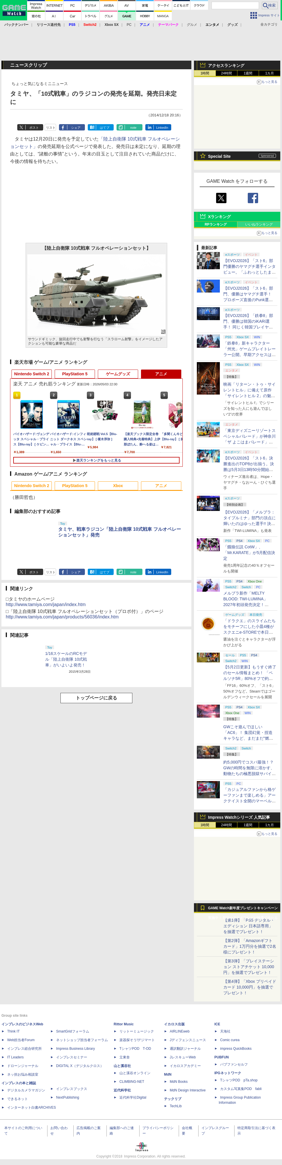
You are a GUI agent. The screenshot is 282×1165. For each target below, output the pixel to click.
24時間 (226, 73)
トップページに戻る (96, 697)
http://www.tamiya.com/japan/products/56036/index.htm (62, 616)
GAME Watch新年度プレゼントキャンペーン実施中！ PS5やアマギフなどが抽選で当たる (243, 909)
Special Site (219, 156)
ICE (217, 1024)
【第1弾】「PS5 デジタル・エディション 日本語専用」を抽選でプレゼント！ (249, 926)
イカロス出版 (174, 1024)
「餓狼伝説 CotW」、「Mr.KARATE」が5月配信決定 (249, 553)
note (133, 127)
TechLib (176, 1106)
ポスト (34, 127)
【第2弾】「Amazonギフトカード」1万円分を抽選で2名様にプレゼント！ (249, 946)
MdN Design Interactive (188, 1090)
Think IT (13, 1031)
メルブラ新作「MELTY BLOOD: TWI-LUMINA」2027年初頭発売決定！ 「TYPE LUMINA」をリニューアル (248, 604)
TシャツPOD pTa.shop (239, 1080)
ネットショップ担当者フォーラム (82, 1040)
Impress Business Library (75, 1049)
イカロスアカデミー (185, 1066)
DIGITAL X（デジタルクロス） (80, 1066)
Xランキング (219, 216)
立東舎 (124, 1057)
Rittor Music (124, 1024)
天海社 (225, 1031)
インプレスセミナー (71, 1057)
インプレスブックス (71, 1089)
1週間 (248, 73)
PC (129, 25)
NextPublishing (67, 1097)
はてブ (104, 127)
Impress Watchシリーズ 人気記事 (239, 817)
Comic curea (229, 1040)
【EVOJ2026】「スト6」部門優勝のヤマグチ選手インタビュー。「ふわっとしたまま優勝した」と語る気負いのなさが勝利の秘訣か (249, 272)
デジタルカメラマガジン (26, 1090)
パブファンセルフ (234, 1064)
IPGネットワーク (227, 1073)
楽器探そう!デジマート (137, 1040)
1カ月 (269, 73)
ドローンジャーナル (22, 1066)
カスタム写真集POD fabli (241, 1089)
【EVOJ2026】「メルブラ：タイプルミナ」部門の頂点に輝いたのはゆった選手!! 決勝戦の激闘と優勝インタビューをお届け (249, 523)
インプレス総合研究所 (24, 1049)
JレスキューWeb (183, 1057)
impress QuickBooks (235, 1049)
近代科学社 (122, 1090)
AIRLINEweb (180, 1031)
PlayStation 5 (74, 374)
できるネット (17, 1099)
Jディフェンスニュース (188, 1040)
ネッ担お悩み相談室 (22, 1074)
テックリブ (172, 1099)
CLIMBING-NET (131, 1082)
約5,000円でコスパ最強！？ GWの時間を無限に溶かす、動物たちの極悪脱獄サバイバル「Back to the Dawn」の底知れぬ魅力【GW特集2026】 (249, 773)
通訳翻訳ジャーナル (185, 1049)
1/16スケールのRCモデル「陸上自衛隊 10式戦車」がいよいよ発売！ (66, 659)
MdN (168, 1074)
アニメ (161, 374)
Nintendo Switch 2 (31, 374)
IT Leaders (15, 1057)
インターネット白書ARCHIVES (31, 1108)
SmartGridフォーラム (72, 1031)
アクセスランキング (226, 65)
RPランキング (216, 224)
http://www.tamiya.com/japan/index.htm (45, 604)
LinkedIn (162, 127)
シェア (76, 127)
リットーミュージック (136, 1031)
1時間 (205, 73)
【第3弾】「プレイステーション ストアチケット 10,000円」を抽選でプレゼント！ (248, 967)
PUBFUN (221, 1057)
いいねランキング (259, 224)
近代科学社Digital (132, 1097)
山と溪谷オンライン (134, 1073)
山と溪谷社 (122, 1066)
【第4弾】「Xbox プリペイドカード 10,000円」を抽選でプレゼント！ (249, 987)
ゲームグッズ (118, 374)
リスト (51, 127)
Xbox (118, 485)
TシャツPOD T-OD (135, 1049)
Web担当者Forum (21, 1040)
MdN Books (179, 1082)
